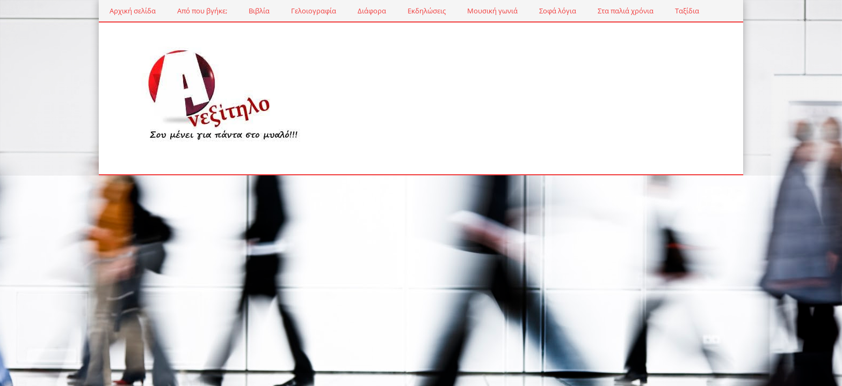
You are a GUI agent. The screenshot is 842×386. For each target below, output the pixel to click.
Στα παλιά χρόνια (626, 11)
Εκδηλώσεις (427, 11)
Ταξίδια (687, 11)
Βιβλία (259, 11)
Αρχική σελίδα (133, 11)
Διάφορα (372, 11)
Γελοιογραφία (313, 11)
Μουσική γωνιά (492, 11)
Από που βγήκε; (202, 11)
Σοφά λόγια (557, 11)
